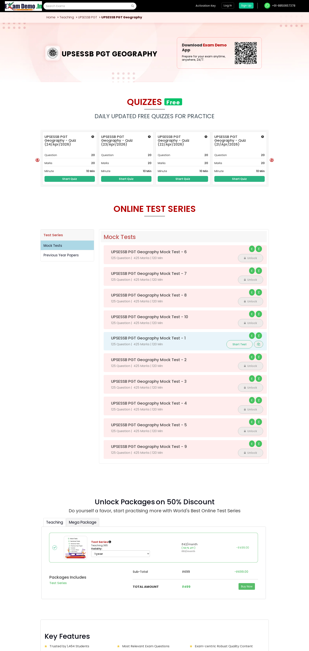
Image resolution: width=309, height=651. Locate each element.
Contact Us (146, 585)
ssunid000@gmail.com (67, 587)
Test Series (53, 235)
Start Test (239, 344)
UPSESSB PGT (87, 17)
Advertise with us (226, 585)
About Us (106, 585)
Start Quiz (69, 179)
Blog (179, 585)
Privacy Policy (245, 633)
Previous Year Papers (61, 255)
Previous (37, 160)
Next (272, 160)
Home (50, 17)
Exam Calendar (148, 590)
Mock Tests (53, 245)
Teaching (67, 17)
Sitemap (258, 633)
